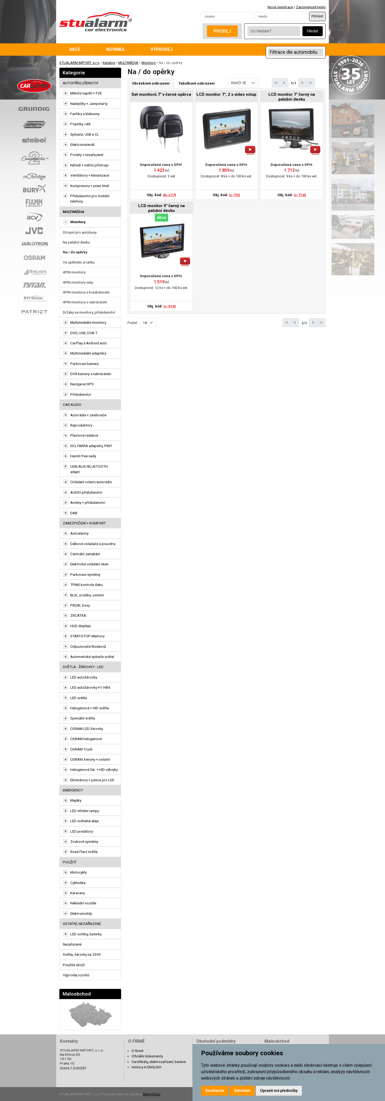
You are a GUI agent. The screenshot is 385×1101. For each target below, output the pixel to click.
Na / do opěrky (75, 252)
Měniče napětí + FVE (86, 93)
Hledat (312, 31)
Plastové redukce (84, 435)
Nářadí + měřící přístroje (89, 165)
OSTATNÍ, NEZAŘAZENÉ (82, 923)
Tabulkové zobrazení (197, 83)
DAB (73, 513)
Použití (69, 862)
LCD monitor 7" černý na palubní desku (291, 97)
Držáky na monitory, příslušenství (89, 312)
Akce (74, 49)
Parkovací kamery (84, 363)
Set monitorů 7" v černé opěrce (161, 94)
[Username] (227, 16)
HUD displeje (80, 626)
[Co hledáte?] (273, 31)
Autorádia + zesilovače (88, 415)
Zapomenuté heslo (311, 7)
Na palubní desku (76, 242)
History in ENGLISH (146, 1067)
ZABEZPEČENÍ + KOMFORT (84, 523)
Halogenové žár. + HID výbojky (94, 769)
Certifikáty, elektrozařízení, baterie (159, 1062)
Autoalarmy (79, 533)
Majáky (75, 800)
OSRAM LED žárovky (86, 728)
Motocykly (78, 872)
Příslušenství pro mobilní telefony (89, 198)
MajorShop (151, 1094)
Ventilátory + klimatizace (89, 175)
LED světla (78, 698)
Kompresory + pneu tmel (89, 186)
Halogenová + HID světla (89, 708)
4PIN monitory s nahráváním (85, 302)
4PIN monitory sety (78, 282)
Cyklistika (78, 883)
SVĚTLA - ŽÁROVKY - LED (83, 667)
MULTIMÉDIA (128, 62)
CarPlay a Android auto (88, 343)
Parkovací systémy (85, 574)
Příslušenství (80, 394)
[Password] (281, 16)
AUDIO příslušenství (86, 492)
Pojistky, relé (80, 124)
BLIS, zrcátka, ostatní (87, 595)
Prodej (222, 31)
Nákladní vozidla (83, 903)
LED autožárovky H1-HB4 (90, 687)
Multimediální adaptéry (88, 353)
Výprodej (161, 49)
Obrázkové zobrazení (151, 83)
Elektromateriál (82, 144)
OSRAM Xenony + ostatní (90, 759)
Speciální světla (82, 718)
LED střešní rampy (84, 811)
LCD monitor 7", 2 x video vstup (226, 94)
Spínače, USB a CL (84, 134)
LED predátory (81, 831)
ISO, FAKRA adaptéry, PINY (91, 446)
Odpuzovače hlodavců (88, 646)
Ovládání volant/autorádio (91, 482)
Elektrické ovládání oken (89, 564)
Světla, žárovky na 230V (82, 954)
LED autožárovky (83, 677)
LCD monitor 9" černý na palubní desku (161, 208)
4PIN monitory (74, 272)
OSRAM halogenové (86, 739)
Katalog (109, 62)
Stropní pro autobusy (80, 232)
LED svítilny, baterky (86, 934)
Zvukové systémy (84, 841)
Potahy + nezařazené (86, 155)
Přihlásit (317, 16)
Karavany (77, 893)
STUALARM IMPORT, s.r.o (79, 62)
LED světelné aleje (84, 821)
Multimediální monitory (88, 322)
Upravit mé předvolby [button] (279, 1090)
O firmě (137, 1051)
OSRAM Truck (81, 749)
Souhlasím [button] (214, 1090)
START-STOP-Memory (87, 636)
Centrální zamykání (85, 554)
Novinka (115, 49)
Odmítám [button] (242, 1090)
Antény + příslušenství (87, 502)
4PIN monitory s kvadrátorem (86, 292)
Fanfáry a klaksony (84, 114)
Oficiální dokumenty (147, 1056)
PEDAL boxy (80, 605)
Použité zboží (74, 965)
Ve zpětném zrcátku (79, 262)
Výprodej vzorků (76, 975)
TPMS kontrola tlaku (86, 584)
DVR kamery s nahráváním (90, 374)
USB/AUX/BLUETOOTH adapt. (89, 469)
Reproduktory (81, 425)
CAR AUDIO (72, 404)
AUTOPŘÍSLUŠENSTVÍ (80, 83)
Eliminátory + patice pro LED (92, 780)
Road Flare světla (84, 851)
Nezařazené (72, 944)
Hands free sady (83, 456)
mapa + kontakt (73, 1067)
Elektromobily (81, 913)
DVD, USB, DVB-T (83, 333)
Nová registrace (280, 7)
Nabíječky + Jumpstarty (88, 103)
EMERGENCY (73, 790)
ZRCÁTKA (78, 615)
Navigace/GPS (82, 384)
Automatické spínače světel (92, 656)
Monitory (148, 62)
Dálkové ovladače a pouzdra (92, 544)
